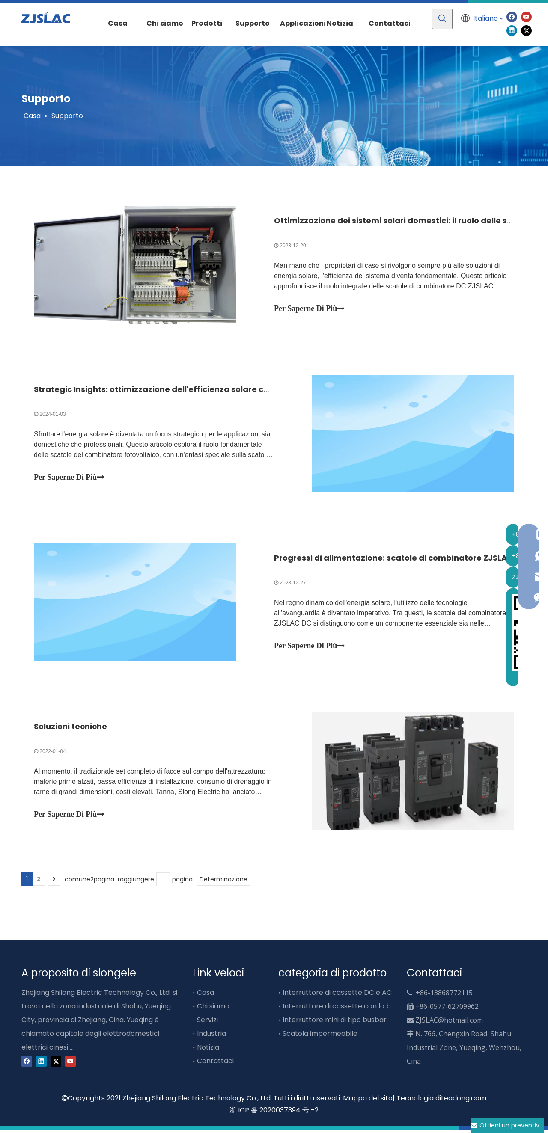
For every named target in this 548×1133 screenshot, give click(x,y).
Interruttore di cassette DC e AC (337, 996)
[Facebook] (511, 16)
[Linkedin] (511, 30)
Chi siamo (213, 1009)
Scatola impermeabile (320, 1037)
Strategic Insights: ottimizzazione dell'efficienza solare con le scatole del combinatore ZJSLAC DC (231, 390)
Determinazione (223, 882)
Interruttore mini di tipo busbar (335, 1023)
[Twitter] (526, 30)
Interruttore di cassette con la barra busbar (357, 1009)
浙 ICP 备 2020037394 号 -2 (274, 1114)
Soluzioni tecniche (70, 729)
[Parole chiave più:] (442, 19)
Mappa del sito (368, 1101)
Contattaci (215, 1064)
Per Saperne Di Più (309, 309)
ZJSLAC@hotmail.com (449, 1023)
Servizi (207, 1023)
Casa (205, 996)
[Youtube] (526, 16)
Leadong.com (463, 1101)
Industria (211, 1037)
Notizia (208, 1051)
